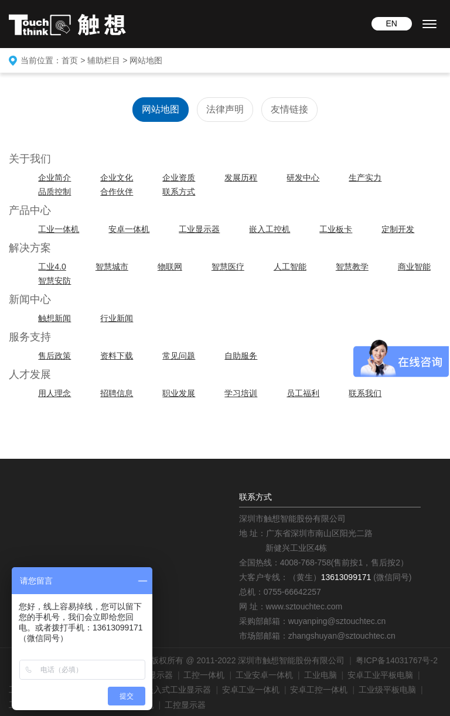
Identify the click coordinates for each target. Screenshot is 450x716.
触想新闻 (54, 318)
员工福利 (303, 393)
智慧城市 (112, 266)
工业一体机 (58, 229)
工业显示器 (199, 229)
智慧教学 (352, 266)
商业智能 (414, 266)
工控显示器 (185, 705)
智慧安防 (54, 280)
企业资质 (178, 177)
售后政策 (54, 355)
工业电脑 (320, 675)
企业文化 (116, 177)
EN (391, 23)
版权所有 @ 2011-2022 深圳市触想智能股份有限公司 (248, 660)
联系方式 (178, 191)
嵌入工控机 (269, 229)
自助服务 (240, 355)
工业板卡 (335, 229)
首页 (70, 60)
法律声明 (225, 109)
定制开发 (397, 229)
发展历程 (240, 177)
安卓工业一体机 (250, 689)
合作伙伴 (116, 191)
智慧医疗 (228, 266)
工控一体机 (203, 675)
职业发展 (178, 393)
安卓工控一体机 (318, 689)
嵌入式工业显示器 (178, 689)
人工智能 (290, 266)
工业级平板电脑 (387, 689)
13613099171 (346, 577)
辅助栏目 (103, 60)
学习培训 (240, 393)
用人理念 (54, 393)
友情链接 (289, 109)
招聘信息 (116, 393)
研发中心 (303, 177)
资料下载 (116, 355)
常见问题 (178, 355)
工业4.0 (52, 266)
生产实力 (365, 177)
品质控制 (54, 191)
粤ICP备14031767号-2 (397, 660)
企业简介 (54, 177)
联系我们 (365, 393)
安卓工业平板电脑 (380, 675)
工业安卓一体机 (264, 675)
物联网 (170, 266)
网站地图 (145, 60)
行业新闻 (116, 318)
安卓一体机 (128, 229)
